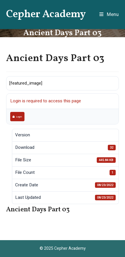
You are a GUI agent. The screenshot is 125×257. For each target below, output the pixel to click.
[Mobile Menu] (109, 14)
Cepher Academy (46, 14)
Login (17, 116)
